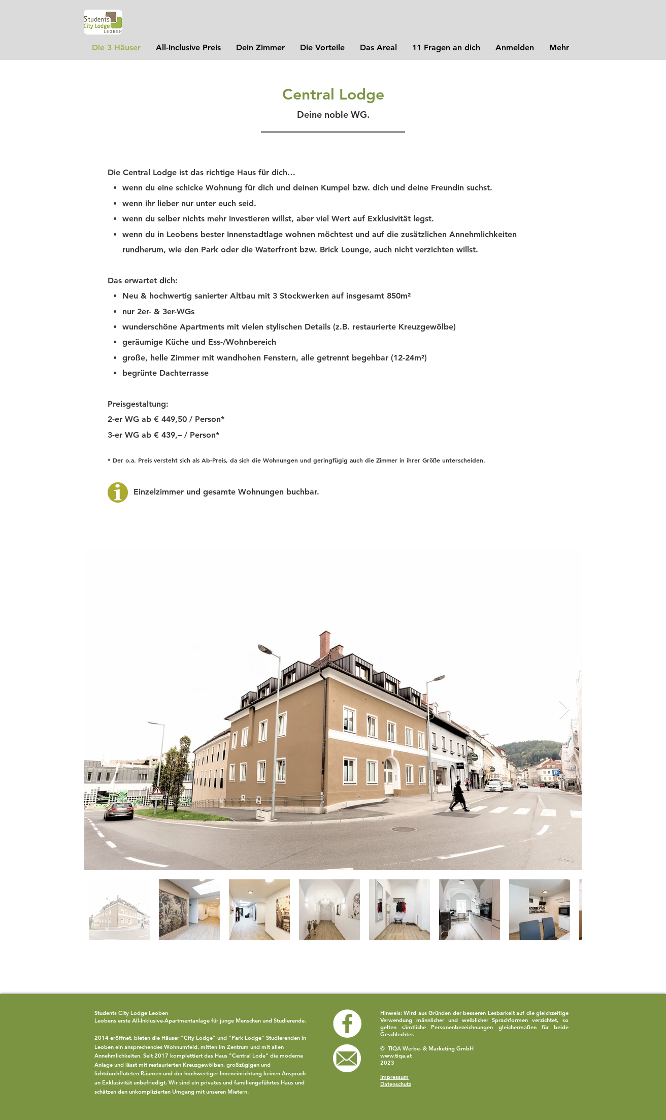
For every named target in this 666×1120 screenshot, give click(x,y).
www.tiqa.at (396, 1055)
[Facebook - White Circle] (347, 1023)
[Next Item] (564, 710)
